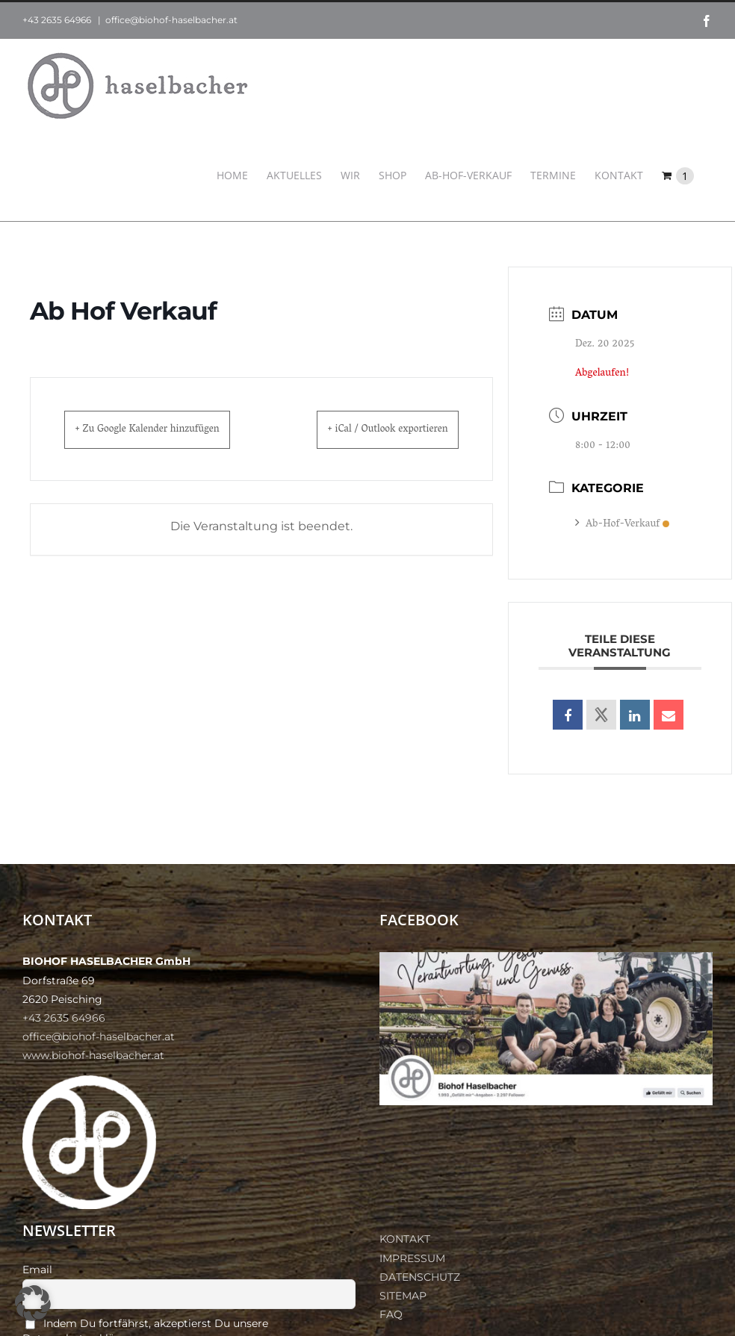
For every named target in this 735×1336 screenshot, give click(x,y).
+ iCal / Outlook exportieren (369, 429)
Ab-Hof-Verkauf (622, 525)
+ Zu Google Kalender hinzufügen (166, 429)
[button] (33, 1303)
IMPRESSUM (412, 1258)
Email (37, 1269)
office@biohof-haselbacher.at (171, 19)
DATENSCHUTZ (419, 1277)
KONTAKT (404, 1239)
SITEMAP (403, 1295)
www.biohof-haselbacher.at (93, 1055)
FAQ (391, 1314)
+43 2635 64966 (56, 19)
